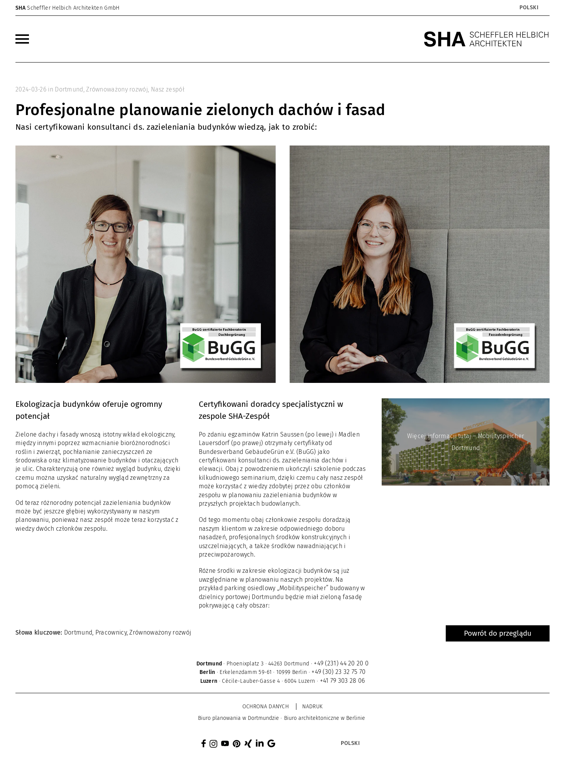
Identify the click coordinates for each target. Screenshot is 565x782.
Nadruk (312, 706)
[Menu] (22, 39)
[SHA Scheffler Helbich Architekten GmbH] (487, 39)
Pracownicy (111, 632)
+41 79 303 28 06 (342, 680)
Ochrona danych (265, 706)
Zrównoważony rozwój (117, 89)
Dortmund (69, 89)
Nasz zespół (167, 89)
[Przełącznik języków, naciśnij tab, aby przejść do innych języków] (528, 7)
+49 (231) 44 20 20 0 (341, 663)
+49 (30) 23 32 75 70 (338, 671)
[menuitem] (22, 39)
